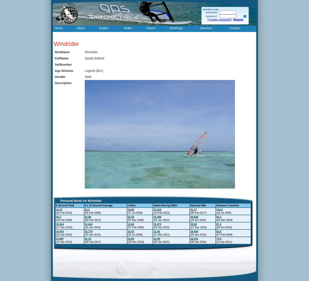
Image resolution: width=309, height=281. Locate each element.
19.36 (131, 217)
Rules (128, 28)
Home (58, 28)
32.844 (89, 224)
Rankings (176, 28)
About (81, 28)
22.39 (156, 238)
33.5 (87, 209)
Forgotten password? (220, 19)
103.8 (219, 209)
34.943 (60, 231)
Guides (104, 28)
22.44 (156, 231)
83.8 (218, 231)
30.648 (194, 217)
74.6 (218, 238)
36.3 (58, 217)
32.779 (89, 231)
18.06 (131, 238)
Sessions (206, 28)
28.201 (194, 238)
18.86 (131, 224)
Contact (235, 28)
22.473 (157, 224)
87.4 (218, 224)
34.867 (60, 238)
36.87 (59, 209)
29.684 (194, 231)
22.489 (157, 217)
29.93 (193, 224)
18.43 (131, 231)
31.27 (193, 209)
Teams (150, 28)
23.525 (157, 209)
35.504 (60, 224)
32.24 (88, 238)
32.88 (88, 217)
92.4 (218, 217)
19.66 (131, 209)
